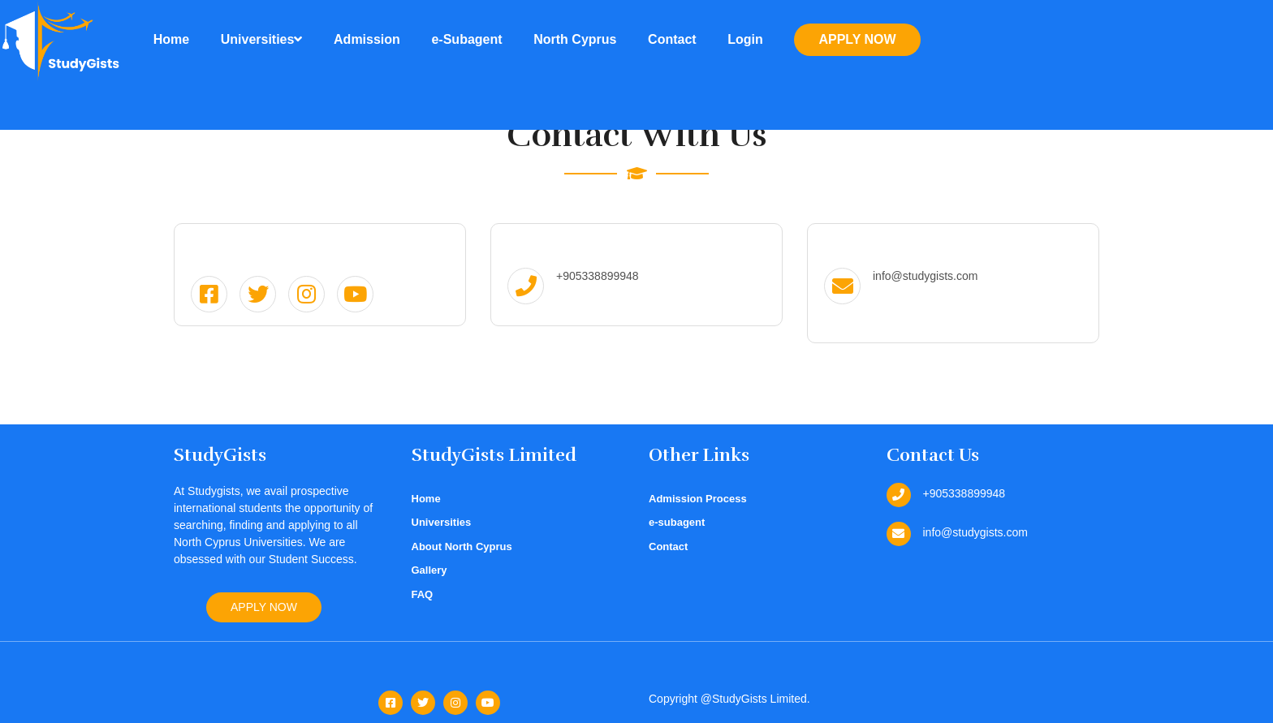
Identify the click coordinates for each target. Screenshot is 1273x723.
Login (745, 39)
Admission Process (698, 499)
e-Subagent (466, 39)
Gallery (429, 570)
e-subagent (677, 522)
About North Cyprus (462, 546)
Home (171, 39)
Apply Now (856, 39)
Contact (672, 39)
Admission (367, 39)
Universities (262, 39)
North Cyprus (574, 39)
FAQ (423, 594)
